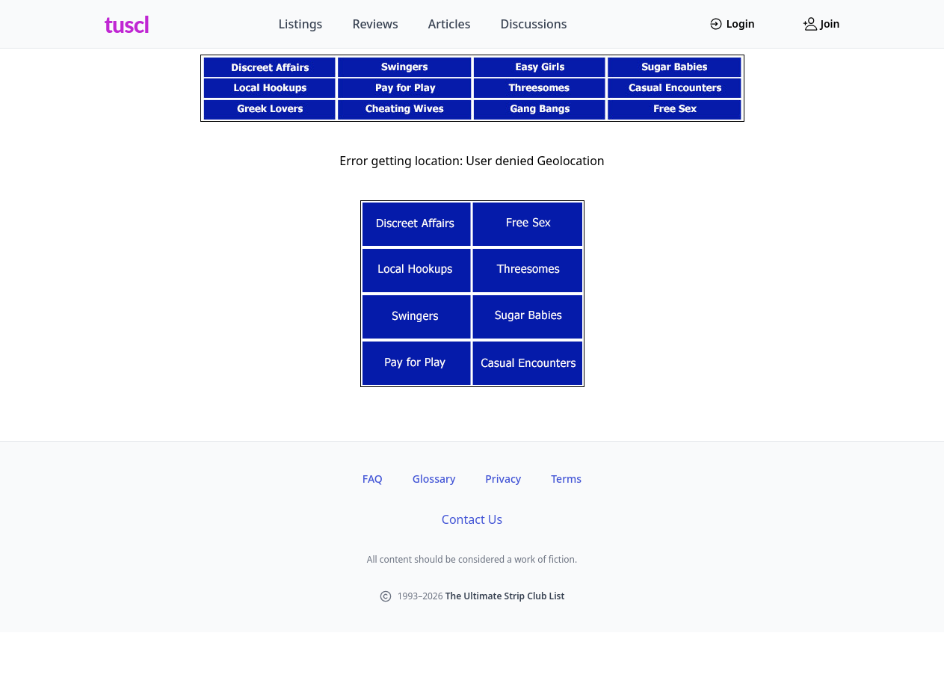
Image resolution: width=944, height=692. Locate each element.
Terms (566, 479)
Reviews (375, 24)
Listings (301, 24)
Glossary (434, 479)
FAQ (373, 479)
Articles (449, 24)
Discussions (534, 24)
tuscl (127, 23)
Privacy (503, 479)
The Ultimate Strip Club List (505, 596)
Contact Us (472, 519)
